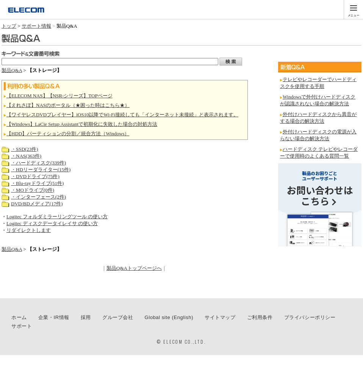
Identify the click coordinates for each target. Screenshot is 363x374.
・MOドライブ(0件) (32, 190)
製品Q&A (12, 70)
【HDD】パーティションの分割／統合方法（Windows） (67, 133)
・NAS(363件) (26, 156)
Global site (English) (169, 317)
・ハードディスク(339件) (38, 163)
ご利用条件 (260, 317)
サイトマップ (220, 317)
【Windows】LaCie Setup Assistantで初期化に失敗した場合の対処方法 (81, 124)
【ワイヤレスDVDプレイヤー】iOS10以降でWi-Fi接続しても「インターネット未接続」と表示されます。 (122, 114)
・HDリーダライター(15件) (40, 169)
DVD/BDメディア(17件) (37, 204)
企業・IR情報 (53, 317)
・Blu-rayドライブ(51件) (37, 183)
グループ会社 (117, 317)
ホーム (19, 317)
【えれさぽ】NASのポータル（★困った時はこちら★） (68, 105)
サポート (21, 326)
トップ (9, 26)
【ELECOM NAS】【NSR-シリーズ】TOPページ (59, 96)
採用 (86, 317)
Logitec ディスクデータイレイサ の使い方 (52, 223)
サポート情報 (36, 26)
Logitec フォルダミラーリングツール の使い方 (57, 216)
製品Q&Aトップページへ (134, 268)
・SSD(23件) (24, 149)
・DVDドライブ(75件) (35, 176)
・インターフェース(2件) (38, 197)
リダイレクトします (28, 230)
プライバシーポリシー (310, 317)
